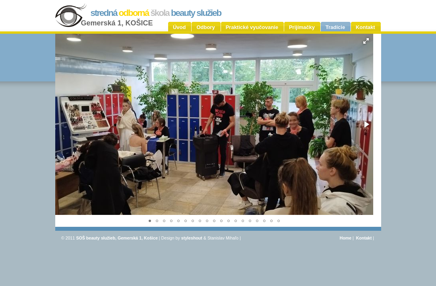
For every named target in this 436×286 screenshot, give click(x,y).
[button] (366, 41)
